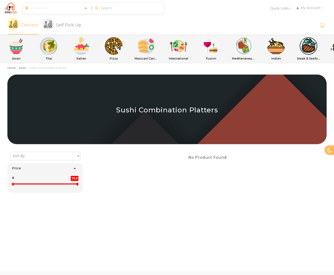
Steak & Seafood (308, 48)
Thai (48, 48)
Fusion (211, 48)
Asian (16, 48)
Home (11, 68)
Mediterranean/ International (243, 48)
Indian (276, 48)
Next (331, 49)
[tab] (23, 25)
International (178, 48)
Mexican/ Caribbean (146, 48)
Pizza (113, 48)
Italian (81, 48)
